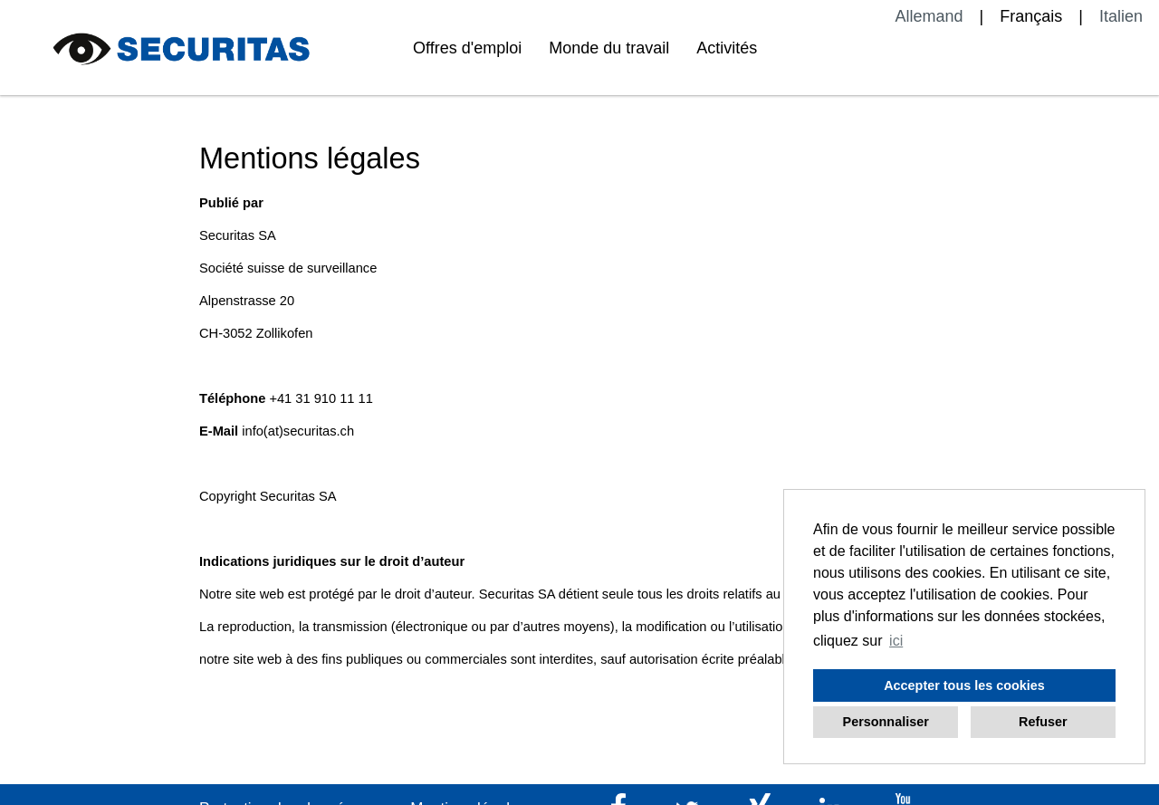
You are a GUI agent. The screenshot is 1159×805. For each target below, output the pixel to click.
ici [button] (896, 640)
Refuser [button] (1043, 721)
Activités (726, 48)
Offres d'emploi (467, 48)
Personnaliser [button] (886, 721)
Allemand (929, 16)
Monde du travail (609, 48)
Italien (1121, 16)
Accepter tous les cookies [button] (964, 685)
